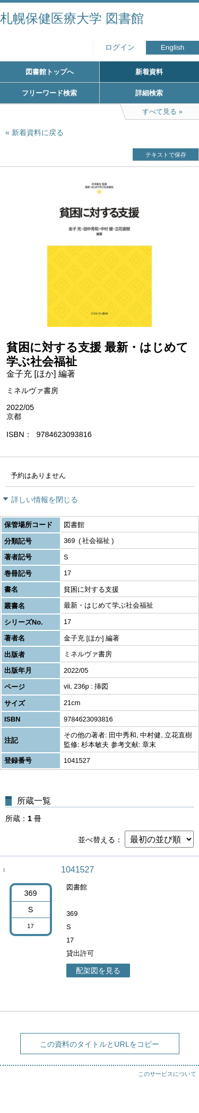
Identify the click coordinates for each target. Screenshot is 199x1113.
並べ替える (96, 839)
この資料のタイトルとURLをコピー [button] (99, 1044)
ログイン (120, 47)
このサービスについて (167, 1074)
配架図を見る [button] (98, 970)
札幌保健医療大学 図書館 (72, 18)
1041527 (77, 869)
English (173, 47)
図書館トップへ (49, 72)
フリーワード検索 (49, 93)
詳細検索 (149, 93)
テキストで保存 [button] (165, 155)
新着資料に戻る (38, 132)
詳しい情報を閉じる (44, 499)
